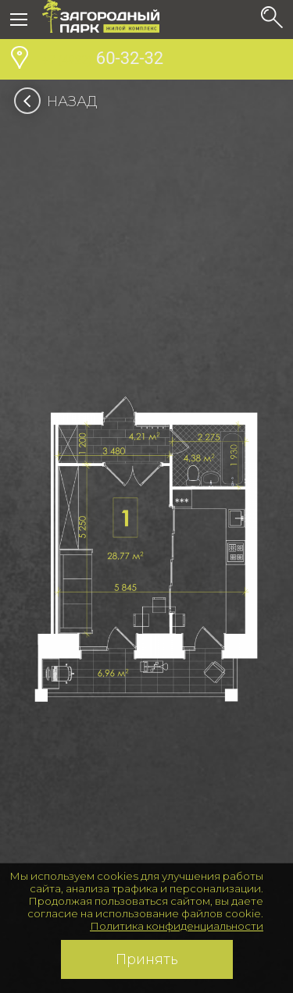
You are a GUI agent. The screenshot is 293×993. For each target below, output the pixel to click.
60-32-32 (102, 60)
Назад (60, 101)
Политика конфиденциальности (176, 926)
